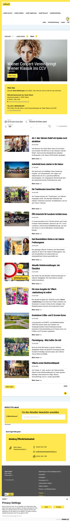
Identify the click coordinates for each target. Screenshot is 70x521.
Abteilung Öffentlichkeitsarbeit (21, 439)
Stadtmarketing (55, 13)
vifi (68, 20)
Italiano (41, 496)
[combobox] (36, 122)
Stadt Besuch (43, 13)
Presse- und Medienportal (47, 489)
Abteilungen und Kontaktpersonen (50, 471)
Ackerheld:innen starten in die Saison (47, 164)
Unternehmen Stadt (45, 483)
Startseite (8, 36)
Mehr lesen (12, 76)
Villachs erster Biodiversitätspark (45, 363)
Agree (46, 507)
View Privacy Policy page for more (11, 516)
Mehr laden (9, 387)
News (32, 36)
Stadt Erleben (19, 13)
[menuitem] (7, 11)
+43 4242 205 (9, 480)
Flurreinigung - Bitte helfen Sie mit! (46, 340)
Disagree (58, 507)
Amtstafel (42, 474)
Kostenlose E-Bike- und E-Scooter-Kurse (49, 315)
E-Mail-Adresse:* (12, 416)
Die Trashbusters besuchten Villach (46, 189)
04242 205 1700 (41, 447)
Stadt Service (7, 13)
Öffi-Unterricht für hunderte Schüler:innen (49, 214)
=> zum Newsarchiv (14, 110)
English (41, 493)
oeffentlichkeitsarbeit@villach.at (19, 101)
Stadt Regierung (31, 13)
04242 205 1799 (41, 456)
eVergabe (42, 477)
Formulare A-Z (43, 480)
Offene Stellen (43, 486)
